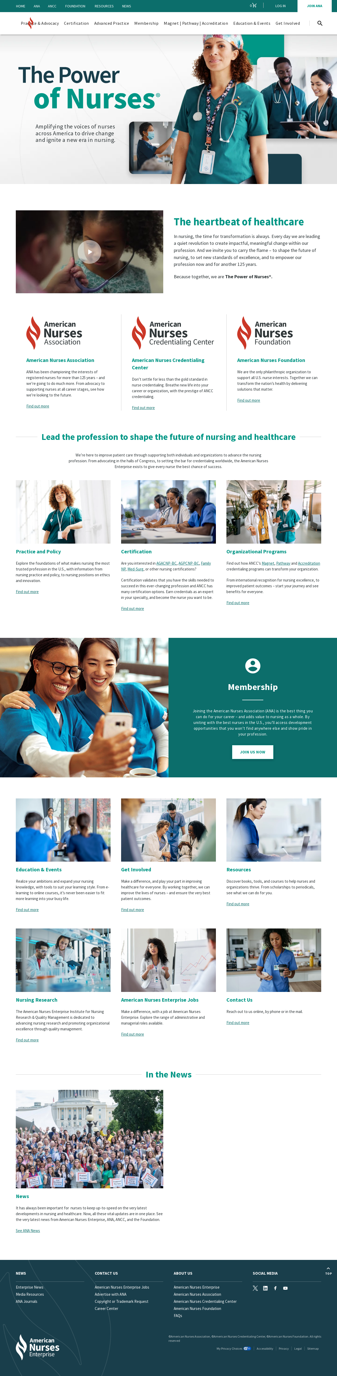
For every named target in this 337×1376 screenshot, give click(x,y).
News (126, 6)
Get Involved (136, 869)
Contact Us (239, 999)
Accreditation (309, 563)
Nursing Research (36, 999)
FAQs (178, 1315)
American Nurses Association (60, 360)
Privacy (284, 1348)
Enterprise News (29, 1287)
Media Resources (30, 1294)
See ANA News (28, 1230)
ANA (37, 6)
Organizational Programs (256, 551)
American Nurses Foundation (271, 360)
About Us (183, 1273)
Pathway (283, 563)
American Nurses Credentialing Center (168, 364)
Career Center (106, 1308)
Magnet (268, 563)
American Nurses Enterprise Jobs (160, 999)
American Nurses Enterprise (197, 1287)
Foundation (75, 6)
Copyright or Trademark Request (121, 1301)
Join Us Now (252, 751)
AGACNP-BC (166, 563)
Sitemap (313, 1348)
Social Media (265, 1273)
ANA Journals (26, 1301)
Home (20, 6)
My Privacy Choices (234, 1348)
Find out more (37, 406)
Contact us (106, 1273)
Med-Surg (135, 569)
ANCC (52, 6)
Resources (104, 6)
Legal (298, 1348)
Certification (136, 551)
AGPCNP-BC (189, 563)
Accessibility (265, 1348)
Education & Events (39, 869)
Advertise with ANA (110, 1294)
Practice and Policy (38, 551)
